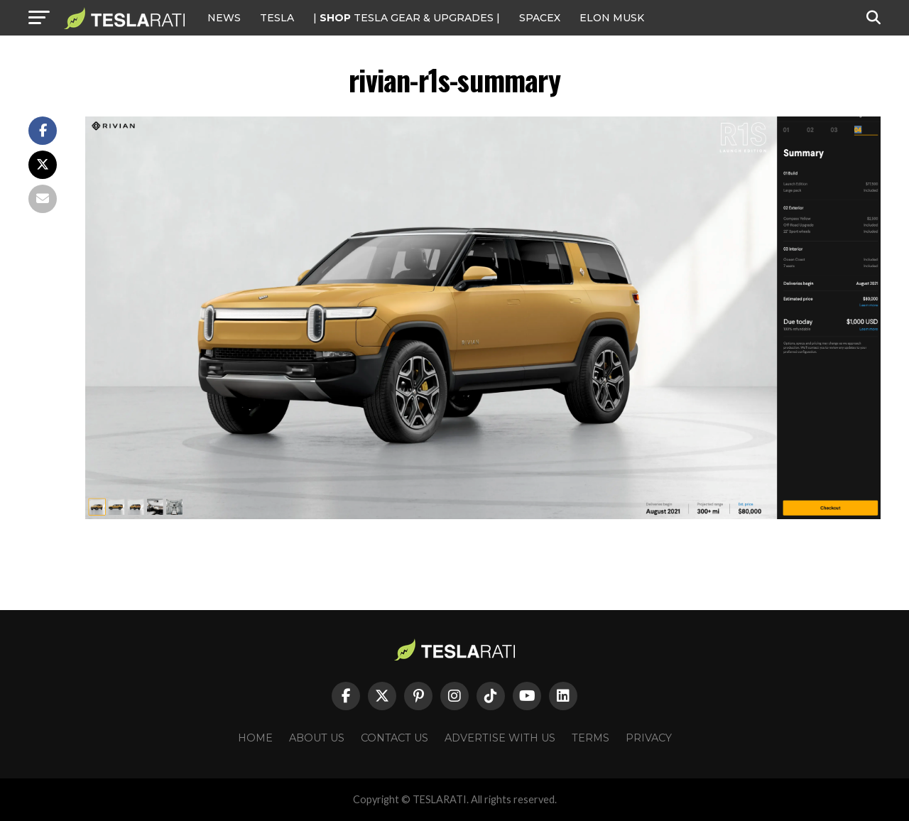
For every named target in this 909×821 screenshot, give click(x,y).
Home (255, 738)
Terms (590, 738)
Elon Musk (611, 17)
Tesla (277, 17)
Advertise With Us (500, 738)
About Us (316, 738)
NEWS (224, 17)
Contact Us (394, 738)
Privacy (649, 738)
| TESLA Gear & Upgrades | (406, 17)
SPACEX (539, 17)
